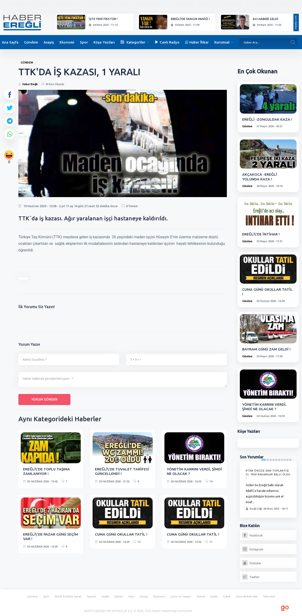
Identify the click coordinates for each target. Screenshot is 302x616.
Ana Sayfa (10, 42)
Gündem (31, 42)
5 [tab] (276, 459)
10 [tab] (290, 459)
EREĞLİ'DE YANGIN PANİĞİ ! (190, 18)
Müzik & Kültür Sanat (64, 595)
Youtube (251, 562)
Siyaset (89, 595)
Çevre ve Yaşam (182, 595)
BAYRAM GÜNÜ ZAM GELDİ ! (266, 348)
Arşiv (131, 595)
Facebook (252, 534)
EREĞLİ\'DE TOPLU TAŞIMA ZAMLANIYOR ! (47, 471)
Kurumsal (221, 42)
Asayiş (49, 42)
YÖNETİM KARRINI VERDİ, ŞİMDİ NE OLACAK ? (189, 471)
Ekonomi (67, 42)
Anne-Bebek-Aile (251, 595)
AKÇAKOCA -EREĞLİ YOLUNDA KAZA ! (259, 176)
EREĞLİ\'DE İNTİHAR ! (261, 234)
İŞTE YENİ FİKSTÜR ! (103, 18)
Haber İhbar (197, 42)
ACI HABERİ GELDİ (265, 18)
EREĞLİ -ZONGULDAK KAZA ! (267, 119)
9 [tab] (288, 459)
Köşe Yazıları (104, 42)
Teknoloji (274, 595)
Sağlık (104, 595)
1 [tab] (263, 459)
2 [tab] (268, 459)
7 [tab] (282, 459)
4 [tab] (273, 459)
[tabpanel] (268, 488)
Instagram (252, 548)
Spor (84, 42)
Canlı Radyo (167, 42)
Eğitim (118, 595)
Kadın (217, 595)
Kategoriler (132, 42)
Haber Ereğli (29, 84)
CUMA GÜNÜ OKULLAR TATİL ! (122, 534)
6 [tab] (279, 459)
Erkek (230, 595)
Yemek (203, 595)
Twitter (251, 576)
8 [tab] (285, 459)
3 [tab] (271, 459)
